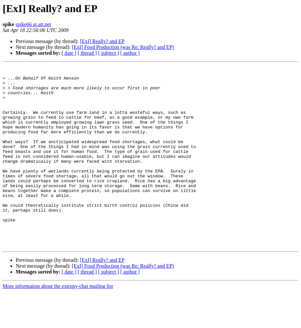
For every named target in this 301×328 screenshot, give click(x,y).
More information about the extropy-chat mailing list (58, 322)
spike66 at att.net (33, 24)
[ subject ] (108, 53)
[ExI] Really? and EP (102, 41)
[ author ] (130, 53)
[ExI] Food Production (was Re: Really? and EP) (123, 47)
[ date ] (69, 53)
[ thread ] (87, 53)
